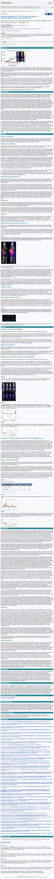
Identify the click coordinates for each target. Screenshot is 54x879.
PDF (46, 10)
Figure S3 (34, 354)
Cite (34, 11)
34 (37, 661)
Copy (3, 38)
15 (9, 270)
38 (40, 665)
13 (5, 117)
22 (34, 454)
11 (26, 105)
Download (4, 44)
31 (24, 647)
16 (43, 299)
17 (41, 445)
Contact (36, 6)
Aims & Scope (7, 6)
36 (48, 662)
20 (32, 447)
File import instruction (11, 44)
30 (30, 643)
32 (33, 652)
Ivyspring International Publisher (25, 876)
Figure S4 (16, 464)
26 (32, 617)
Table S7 (39, 467)
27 (29, 619)
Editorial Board (14, 6)
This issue (29, 11)
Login (33, 6)
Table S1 (44, 155)
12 (1, 106)
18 (43, 445)
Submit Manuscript (27, 6)
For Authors (20, 6)
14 (40, 208)
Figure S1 (39, 331)
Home (2, 6)
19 (5, 447)
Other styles (8, 38)
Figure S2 (29, 342)
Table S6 (24, 453)
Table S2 (44, 331)
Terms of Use (46, 877)
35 (47, 662)
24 (18, 562)
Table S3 (25, 336)
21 (26, 454)
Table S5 (8, 441)
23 (24, 560)
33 (44, 660)
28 (1, 631)
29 (14, 632)
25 (25, 565)
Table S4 (23, 342)
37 (13, 665)
